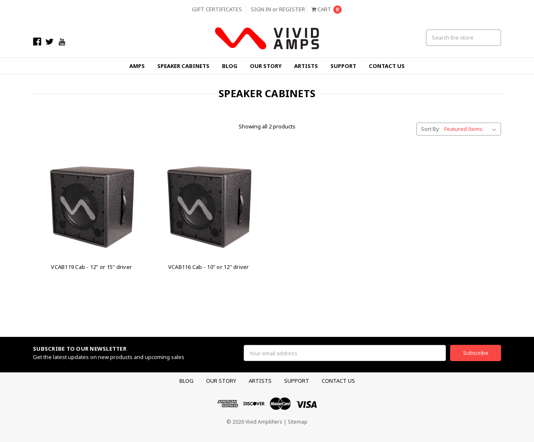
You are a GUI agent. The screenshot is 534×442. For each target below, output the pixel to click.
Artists (306, 66)
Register (292, 9)
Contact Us (387, 66)
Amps (137, 66)
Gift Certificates (217, 9)
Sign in (261, 9)
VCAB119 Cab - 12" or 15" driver (91, 267)
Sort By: (430, 129)
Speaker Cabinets (183, 66)
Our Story (266, 66)
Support (343, 66)
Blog (229, 66)
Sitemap (297, 421)
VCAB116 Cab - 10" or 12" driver (208, 267)
